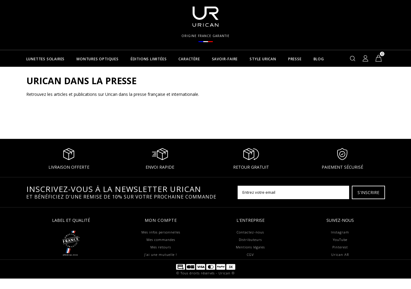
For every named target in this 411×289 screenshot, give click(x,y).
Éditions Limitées (149, 59)
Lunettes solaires (45, 59)
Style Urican (263, 59)
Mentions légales (250, 247)
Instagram (340, 232)
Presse (295, 59)
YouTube (340, 239)
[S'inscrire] (368, 192)
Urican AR (340, 254)
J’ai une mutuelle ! (160, 254)
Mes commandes (160, 239)
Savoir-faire (225, 59)
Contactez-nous (250, 232)
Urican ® (227, 283)
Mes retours (160, 247)
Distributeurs (250, 239)
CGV (250, 254)
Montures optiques (98, 59)
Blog (319, 59)
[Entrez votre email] (293, 192)
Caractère (189, 59)
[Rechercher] (352, 58)
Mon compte (161, 220)
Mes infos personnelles (160, 232)
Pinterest (340, 247)
